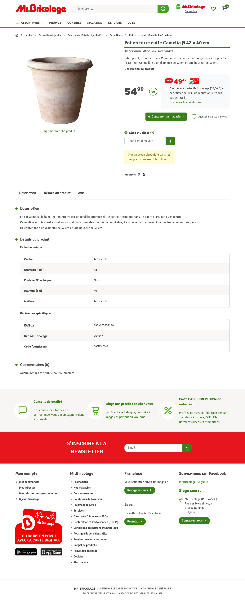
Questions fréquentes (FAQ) (90, 516)
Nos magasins (82, 488)
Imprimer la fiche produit (58, 131)
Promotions (80, 482)
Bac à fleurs (116, 35)
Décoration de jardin (50, 35)
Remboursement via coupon (90, 539)
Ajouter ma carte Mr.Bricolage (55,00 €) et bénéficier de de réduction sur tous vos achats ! (197, 93)
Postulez (133, 521)
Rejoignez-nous (137, 490)
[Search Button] (163, 9)
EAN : (154, 51)
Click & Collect (139, 133)
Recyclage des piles (85, 551)
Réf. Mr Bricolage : (133, 51)
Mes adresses (27, 488)
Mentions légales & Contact (118, 588)
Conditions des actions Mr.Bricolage (95, 528)
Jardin (28, 35)
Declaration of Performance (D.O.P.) (95, 522)
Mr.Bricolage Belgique (193, 482)
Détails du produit (57, 193)
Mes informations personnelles (38, 493)
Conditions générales (156, 588)
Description (27, 193)
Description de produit (140, 69)
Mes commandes (29, 482)
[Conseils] (22, 410)
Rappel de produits (85, 545)
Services (78, 511)
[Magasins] (95, 410)
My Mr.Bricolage (29, 499)
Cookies (78, 556)
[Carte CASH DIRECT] (168, 410)
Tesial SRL (156, 593)
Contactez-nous (83, 493)
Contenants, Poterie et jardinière (85, 35)
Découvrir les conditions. (186, 102)
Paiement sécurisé (84, 505)
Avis (81, 193)
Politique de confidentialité (90, 533)
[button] (225, 9)
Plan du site (80, 562)
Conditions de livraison (87, 499)
